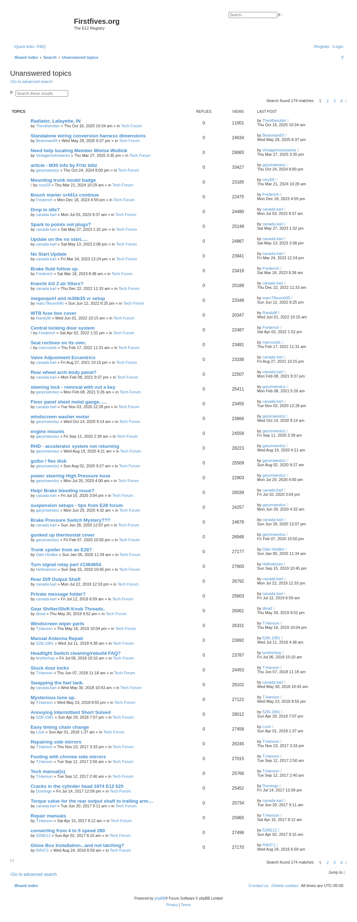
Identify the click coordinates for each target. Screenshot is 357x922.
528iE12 (43, 835)
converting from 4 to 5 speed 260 (68, 830)
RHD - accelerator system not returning (75, 446)
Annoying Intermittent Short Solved (71, 712)
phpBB (159, 898)
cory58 (44, 185)
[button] (346, 101)
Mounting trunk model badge (63, 180)
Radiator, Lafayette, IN (56, 121)
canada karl (46, 214)
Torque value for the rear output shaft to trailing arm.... (92, 801)
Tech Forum (131, 126)
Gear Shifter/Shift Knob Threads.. (68, 609)
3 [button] (335, 101)
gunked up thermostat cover (62, 535)
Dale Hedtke (47, 554)
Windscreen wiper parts (57, 623)
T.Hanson (44, 628)
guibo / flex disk (49, 461)
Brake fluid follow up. (55, 269)
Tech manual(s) (48, 771)
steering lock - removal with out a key (73, 387)
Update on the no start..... (59, 239)
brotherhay (45, 658)
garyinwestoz (47, 170)
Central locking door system (62, 328)
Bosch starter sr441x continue (65, 195)
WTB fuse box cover (53, 313)
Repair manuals (48, 816)
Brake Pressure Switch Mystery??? (70, 520)
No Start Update (49, 254)
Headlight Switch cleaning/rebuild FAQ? (76, 653)
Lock (40, 732)
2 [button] (327, 101)
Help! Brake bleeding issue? (62, 490)
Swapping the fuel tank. (57, 682)
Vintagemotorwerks (53, 155)
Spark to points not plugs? (61, 224)
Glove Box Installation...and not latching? (77, 845)
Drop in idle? (45, 209)
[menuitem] (40, 46)
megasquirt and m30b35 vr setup (68, 298)
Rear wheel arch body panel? (63, 372)
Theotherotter (48, 126)
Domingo (44, 791)
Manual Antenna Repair (57, 638)
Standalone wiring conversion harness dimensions (88, 135)
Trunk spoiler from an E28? (61, 549)
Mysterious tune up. (53, 697)
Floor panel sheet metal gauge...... (69, 402)
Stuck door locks (50, 668)
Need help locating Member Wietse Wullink (79, 150)
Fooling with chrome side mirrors (68, 756)
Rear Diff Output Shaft (55, 579)
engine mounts (48, 431)
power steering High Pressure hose (70, 475)
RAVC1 (42, 850)
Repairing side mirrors (56, 742)
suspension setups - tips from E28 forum (77, 505)
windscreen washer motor (60, 416)
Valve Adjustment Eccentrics (63, 357)
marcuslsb (48, 347)
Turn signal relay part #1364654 (66, 564)
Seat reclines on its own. (58, 342)
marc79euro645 (50, 303)
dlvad (40, 614)
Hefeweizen (46, 569)
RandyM (43, 318)
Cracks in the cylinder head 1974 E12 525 (77, 786)
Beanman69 (46, 140)
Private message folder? (58, 594)
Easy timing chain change (60, 727)
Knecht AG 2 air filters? (57, 283)
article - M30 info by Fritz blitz (64, 165)
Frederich (44, 200)
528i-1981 (45, 643)
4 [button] (341, 101)
